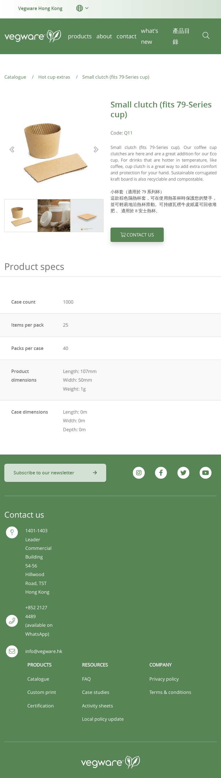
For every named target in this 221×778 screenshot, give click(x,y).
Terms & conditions (170, 692)
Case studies (95, 692)
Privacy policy (164, 679)
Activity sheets (97, 706)
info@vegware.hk (43, 651)
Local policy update (103, 719)
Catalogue (38, 679)
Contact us (137, 235)
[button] (79, 8)
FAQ (86, 679)
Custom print (41, 692)
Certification (40, 706)
